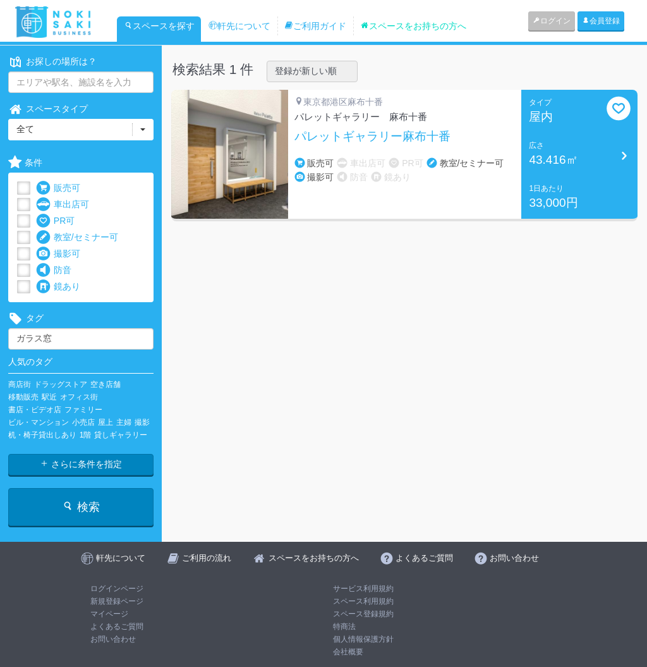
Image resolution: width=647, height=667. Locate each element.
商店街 (19, 384)
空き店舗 (105, 384)
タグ (26, 318)
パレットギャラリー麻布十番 (372, 136)
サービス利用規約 (363, 588)
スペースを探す (159, 26)
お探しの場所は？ (52, 61)
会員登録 (601, 20)
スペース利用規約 (363, 601)
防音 (53, 270)
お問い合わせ (113, 639)
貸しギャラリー (120, 435)
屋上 (105, 422)
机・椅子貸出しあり (42, 435)
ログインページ (116, 588)
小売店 (83, 422)
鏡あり (58, 286)
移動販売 (23, 397)
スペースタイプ (48, 109)
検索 (80, 506)
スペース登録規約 (363, 613)
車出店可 (62, 204)
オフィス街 (79, 397)
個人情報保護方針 (363, 639)
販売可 (58, 188)
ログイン (552, 20)
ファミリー (83, 409)
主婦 (123, 422)
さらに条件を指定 (81, 464)
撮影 (142, 422)
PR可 (55, 221)
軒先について (239, 26)
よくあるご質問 (116, 626)
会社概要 (348, 651)
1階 (86, 435)
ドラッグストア (60, 384)
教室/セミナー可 (77, 237)
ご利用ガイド (315, 26)
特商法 (344, 626)
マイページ (109, 613)
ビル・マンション (38, 422)
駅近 (49, 397)
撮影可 (58, 253)
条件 (25, 163)
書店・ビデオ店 (34, 409)
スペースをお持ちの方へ (413, 26)
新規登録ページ (116, 601)
